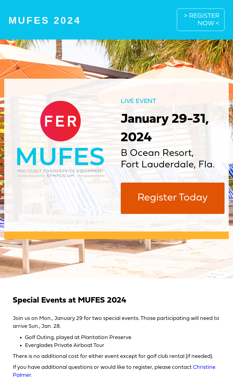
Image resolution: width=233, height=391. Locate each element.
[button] (201, 20)
